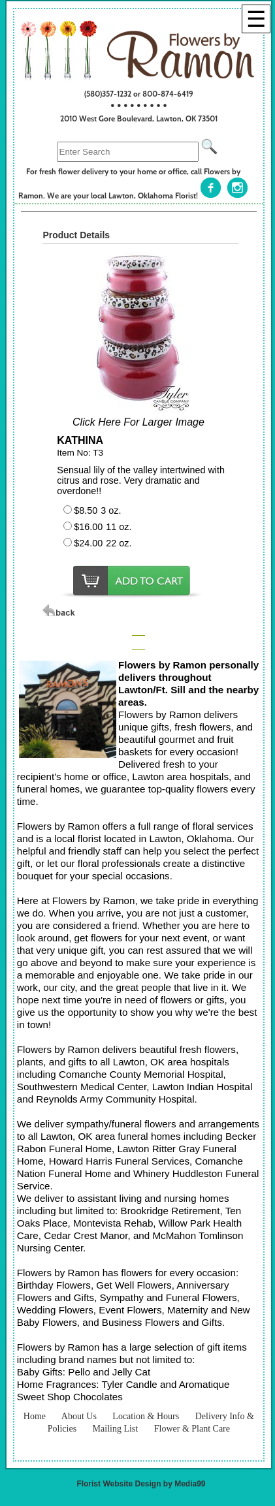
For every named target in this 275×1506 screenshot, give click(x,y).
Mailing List (115, 1429)
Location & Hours (145, 1416)
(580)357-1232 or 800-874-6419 (138, 94)
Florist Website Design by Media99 (140, 1483)
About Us (79, 1416)
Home (35, 1416)
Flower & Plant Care (192, 1429)
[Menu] (256, 19)
